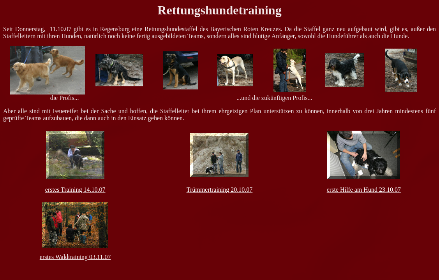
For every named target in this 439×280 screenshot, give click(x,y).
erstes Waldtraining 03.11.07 (75, 257)
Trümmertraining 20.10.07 (220, 189)
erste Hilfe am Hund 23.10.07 (364, 189)
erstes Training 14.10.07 (75, 189)
